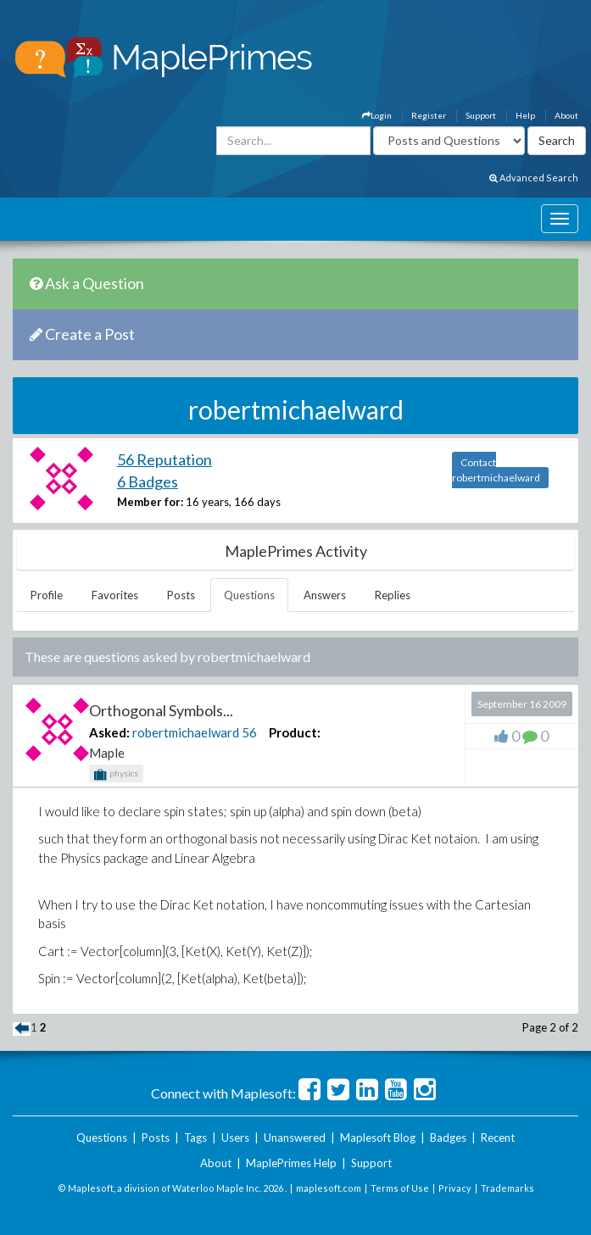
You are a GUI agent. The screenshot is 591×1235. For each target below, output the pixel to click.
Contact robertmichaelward (496, 470)
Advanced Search (533, 177)
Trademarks (507, 1187)
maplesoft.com (328, 1187)
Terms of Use (400, 1187)
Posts (181, 595)
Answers (325, 595)
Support (481, 115)
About (566, 115)
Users (235, 1137)
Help (525, 115)
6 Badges (147, 481)
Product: (295, 732)
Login (377, 115)
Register (428, 115)
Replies (392, 595)
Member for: (150, 502)
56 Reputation (164, 459)
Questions (249, 595)
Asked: (109, 732)
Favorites (115, 595)
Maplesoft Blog (377, 1137)
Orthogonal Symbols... (161, 710)
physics (116, 775)
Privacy (454, 1187)
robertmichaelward (185, 732)
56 (249, 732)
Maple (107, 752)
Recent (498, 1137)
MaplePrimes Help (291, 1163)
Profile (47, 595)
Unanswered (295, 1137)
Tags (195, 1137)
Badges (448, 1137)
